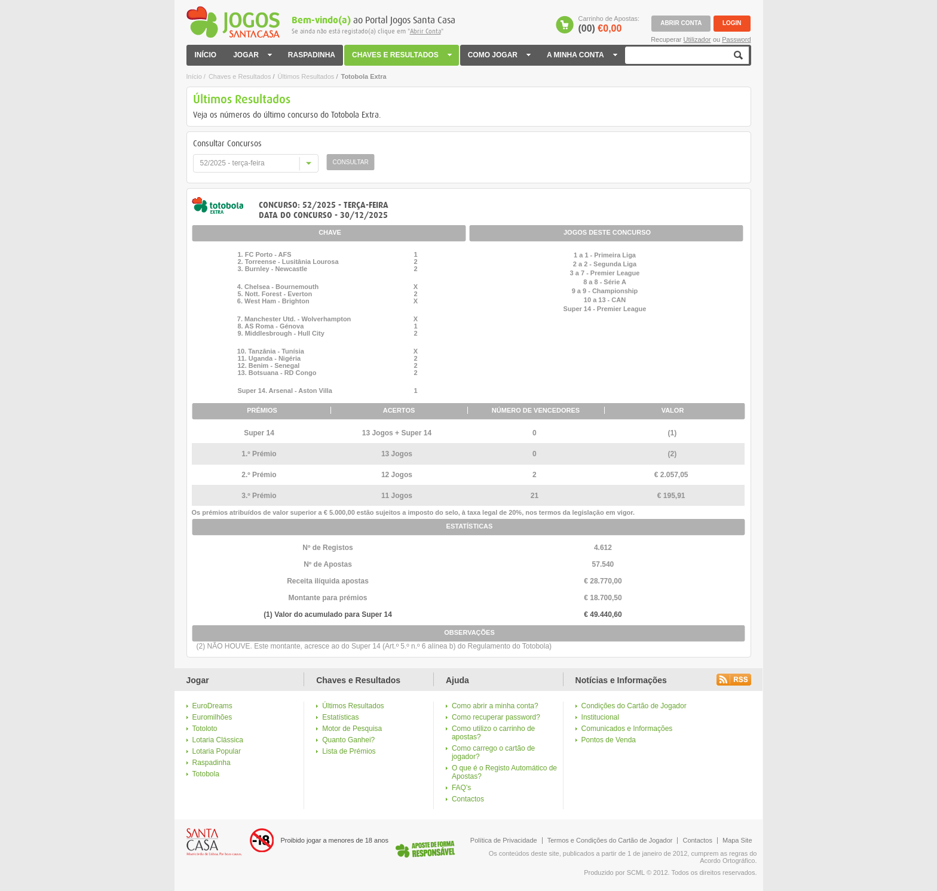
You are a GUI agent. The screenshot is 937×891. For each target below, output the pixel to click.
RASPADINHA (312, 55)
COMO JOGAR (500, 55)
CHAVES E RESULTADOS (403, 55)
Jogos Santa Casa (233, 22)
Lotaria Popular (216, 751)
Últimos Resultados (306, 76)
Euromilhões (212, 717)
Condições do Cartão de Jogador (634, 706)
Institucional (600, 717)
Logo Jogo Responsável (425, 849)
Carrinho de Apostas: (608, 24)
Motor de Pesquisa (352, 728)
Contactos (468, 799)
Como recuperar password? (496, 717)
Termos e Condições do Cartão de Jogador (610, 840)
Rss (733, 680)
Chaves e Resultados (240, 76)
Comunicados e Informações (627, 728)
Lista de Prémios (348, 751)
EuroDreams (212, 706)
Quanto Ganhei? (348, 740)
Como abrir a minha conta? (495, 706)
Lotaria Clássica (217, 740)
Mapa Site (737, 840)
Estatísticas (340, 717)
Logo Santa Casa (214, 842)
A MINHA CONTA (581, 55)
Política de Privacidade (503, 840)
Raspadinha (211, 762)
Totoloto (205, 728)
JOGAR (252, 55)
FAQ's (461, 788)
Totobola (205, 774)
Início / (196, 76)
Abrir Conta (425, 31)
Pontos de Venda (608, 740)
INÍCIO (205, 55)
